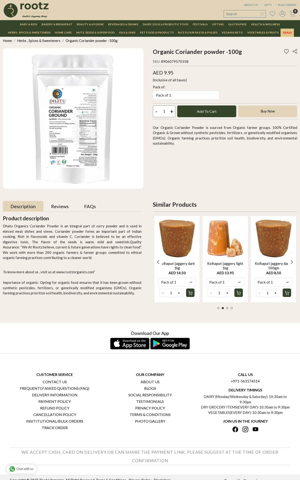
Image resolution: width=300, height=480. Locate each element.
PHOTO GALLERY (150, 421)
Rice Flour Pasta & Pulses (198, 32)
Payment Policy (54, 401)
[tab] (23, 206)
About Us (150, 381)
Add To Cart (207, 111)
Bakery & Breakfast (56, 24)
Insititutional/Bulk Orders (54, 421)
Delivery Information (55, 395)
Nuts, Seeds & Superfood (95, 32)
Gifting (218, 24)
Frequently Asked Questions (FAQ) (54, 388)
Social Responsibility (150, 395)
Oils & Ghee (127, 32)
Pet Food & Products (157, 32)
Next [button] (292, 262)
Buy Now (268, 111)
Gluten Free (237, 24)
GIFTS (266, 5)
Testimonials (150, 401)
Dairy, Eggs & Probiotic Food (165, 24)
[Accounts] (282, 14)
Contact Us (55, 381)
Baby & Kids (28, 24)
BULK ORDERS (285, 5)
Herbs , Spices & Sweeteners (29, 32)
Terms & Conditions (150, 414)
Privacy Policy (150, 408)
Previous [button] (158, 262)
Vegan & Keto (232, 32)
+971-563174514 (245, 381)
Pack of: (159, 87)
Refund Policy (54, 408)
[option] (177, 259)
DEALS (287, 32)
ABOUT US (251, 5)
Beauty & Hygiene (90, 24)
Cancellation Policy (54, 414)
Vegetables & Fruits (263, 32)
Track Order (55, 427)
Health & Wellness (265, 24)
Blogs (150, 388)
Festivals (200, 24)
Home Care (63, 32)
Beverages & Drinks (123, 24)
